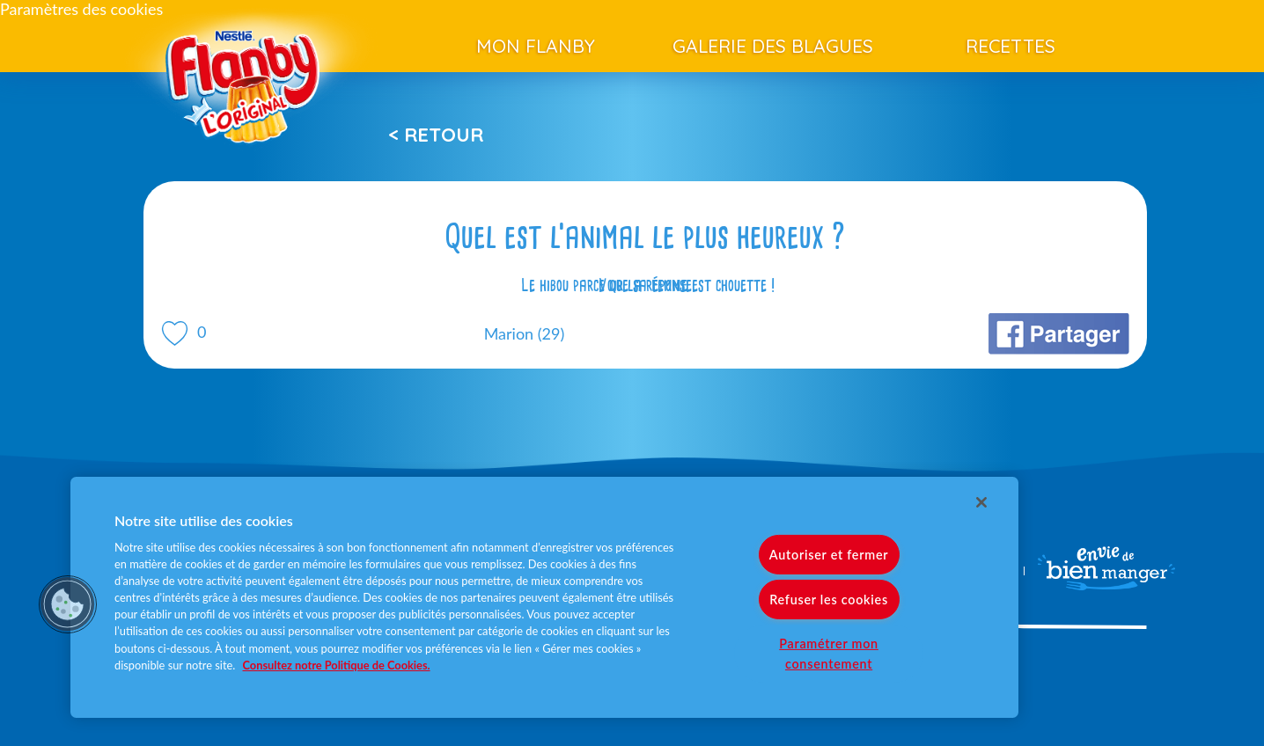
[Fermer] (981, 502)
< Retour (435, 134)
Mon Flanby (535, 45)
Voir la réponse (645, 285)
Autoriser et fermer (828, 554)
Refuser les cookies (828, 599)
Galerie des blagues (772, 45)
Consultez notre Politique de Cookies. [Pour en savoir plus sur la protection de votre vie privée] (336, 665)
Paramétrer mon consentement (828, 653)
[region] (544, 597)
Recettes (1010, 45)
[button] (68, 604)
